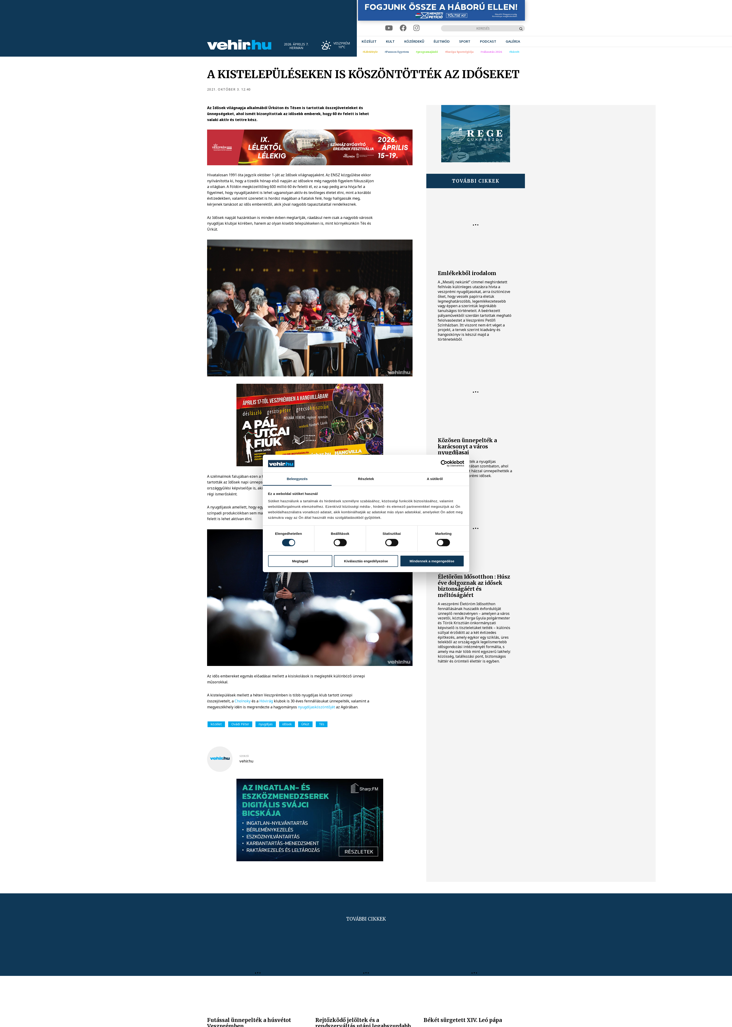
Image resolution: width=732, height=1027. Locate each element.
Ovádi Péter (240, 724)
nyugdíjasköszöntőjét (317, 707)
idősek (287, 724)
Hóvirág (266, 701)
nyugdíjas (266, 724)
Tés (321, 724)
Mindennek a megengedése (432, 561)
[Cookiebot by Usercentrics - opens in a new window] (444, 463)
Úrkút (305, 724)
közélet (216, 724)
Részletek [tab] (366, 479)
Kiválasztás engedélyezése (366, 561)
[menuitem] (369, 41)
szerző (244, 756)
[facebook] (403, 28)
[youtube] (389, 28)
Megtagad (300, 561)
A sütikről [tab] (435, 479)
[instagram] (416, 28)
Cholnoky (243, 701)
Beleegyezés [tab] (297, 479)
